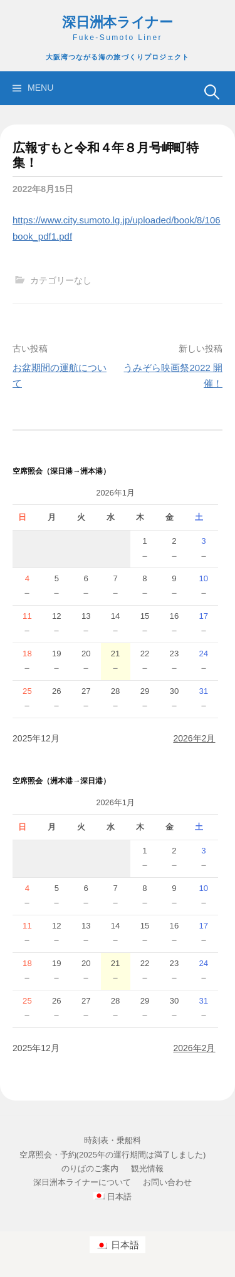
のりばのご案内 (89, 1168)
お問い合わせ (167, 1182)
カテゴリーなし (60, 280)
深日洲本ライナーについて (82, 1182)
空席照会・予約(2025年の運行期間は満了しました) (112, 1154)
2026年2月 (194, 738)
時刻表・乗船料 (112, 1140)
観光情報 (147, 1168)
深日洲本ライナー (117, 22)
